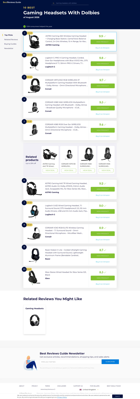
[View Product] (70, 41)
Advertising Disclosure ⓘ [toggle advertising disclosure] (48, 389)
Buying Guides (10, 44)
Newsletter (8, 48)
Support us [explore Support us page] (78, 386)
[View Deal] (50, 160)
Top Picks (8, 35)
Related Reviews (11, 39)
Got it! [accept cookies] (117, 396)
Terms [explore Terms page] (47, 386)
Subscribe (110, 362)
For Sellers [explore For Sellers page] (94, 386)
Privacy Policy (62, 397)
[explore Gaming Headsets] (34, 319)
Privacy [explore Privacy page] (35, 386)
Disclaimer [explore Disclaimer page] (61, 386)
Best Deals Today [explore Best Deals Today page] (114, 386)
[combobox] (70, 3)
